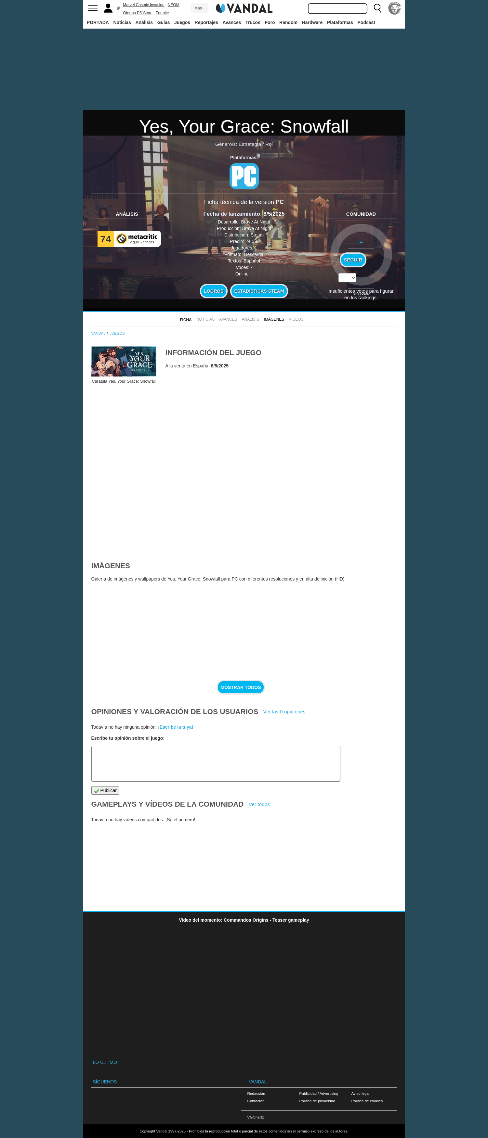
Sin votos (361, 293)
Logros (214, 291)
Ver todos (259, 804)
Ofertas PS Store (137, 13)
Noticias (122, 22)
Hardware (312, 22)
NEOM (173, 5)
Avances (231, 22)
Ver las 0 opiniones (284, 711)
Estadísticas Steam (259, 291)
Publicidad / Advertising (318, 1093)
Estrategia (250, 144)
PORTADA (98, 22)
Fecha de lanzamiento (232, 214)
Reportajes (206, 22)
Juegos (182, 22)
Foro (270, 22)
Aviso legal (360, 1093)
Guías (163, 22)
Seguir (353, 259)
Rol (269, 144)
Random (288, 22)
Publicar (105, 790)
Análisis (144, 22)
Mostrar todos (240, 687)
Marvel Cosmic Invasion (143, 5)
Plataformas (340, 22)
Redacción (256, 1093)
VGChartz (255, 1117)
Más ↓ (199, 8)
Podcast (366, 22)
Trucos (252, 22)
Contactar (255, 1101)
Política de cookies (367, 1101)
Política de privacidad (317, 1101)
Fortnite (162, 13)
